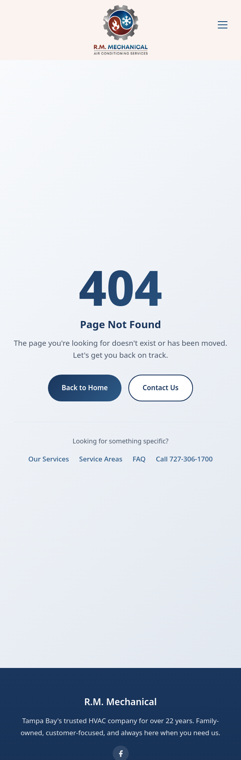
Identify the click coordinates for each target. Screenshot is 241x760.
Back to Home (85, 387)
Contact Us (161, 387)
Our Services (48, 458)
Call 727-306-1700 (184, 458)
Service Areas (100, 458)
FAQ (139, 458)
